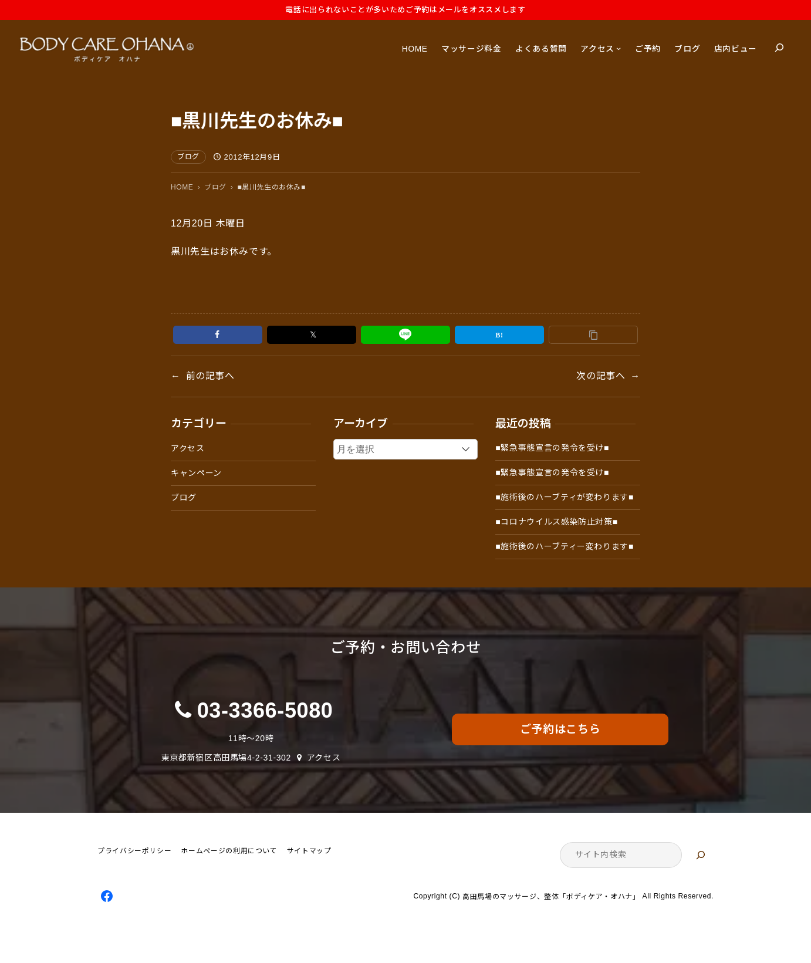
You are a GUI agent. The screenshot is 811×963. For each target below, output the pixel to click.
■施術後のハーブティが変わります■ (564, 497)
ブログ (188, 157)
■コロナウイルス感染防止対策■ (556, 521)
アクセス (188, 448)
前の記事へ (210, 376)
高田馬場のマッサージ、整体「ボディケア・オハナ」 (551, 897)
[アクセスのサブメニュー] (618, 48)
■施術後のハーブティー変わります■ (564, 546)
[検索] (701, 855)
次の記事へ (600, 376)
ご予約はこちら (560, 729)
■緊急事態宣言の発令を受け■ (552, 447)
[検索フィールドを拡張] (779, 47)
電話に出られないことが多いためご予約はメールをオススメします (405, 9)
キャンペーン (196, 473)
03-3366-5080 (265, 710)
